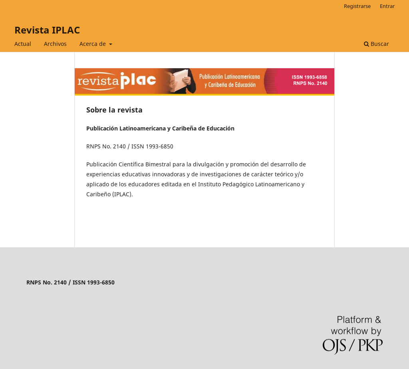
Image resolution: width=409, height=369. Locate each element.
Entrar (387, 6)
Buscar (376, 43)
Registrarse (357, 6)
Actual (22, 43)
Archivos (55, 43)
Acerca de (93, 43)
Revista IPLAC (47, 29)
